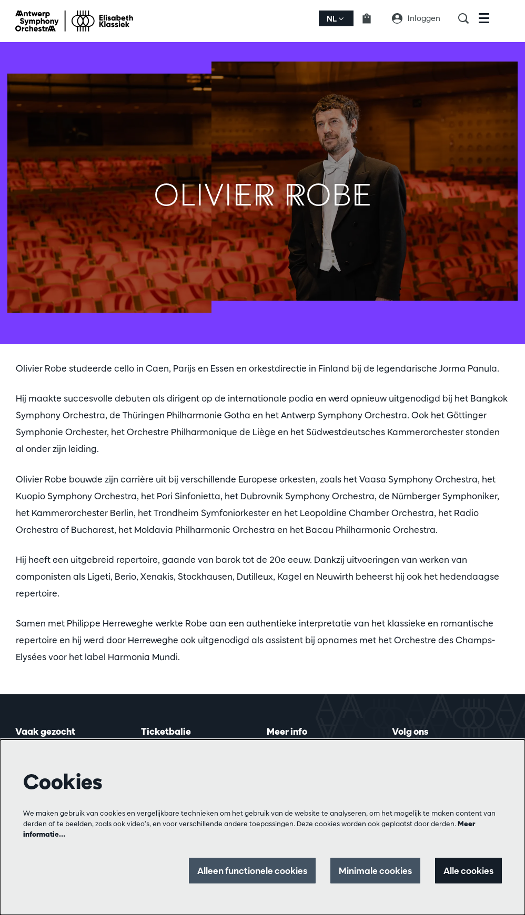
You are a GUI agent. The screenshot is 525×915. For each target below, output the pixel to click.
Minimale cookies (375, 870)
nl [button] (335, 18)
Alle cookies (468, 870)
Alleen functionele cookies (252, 870)
